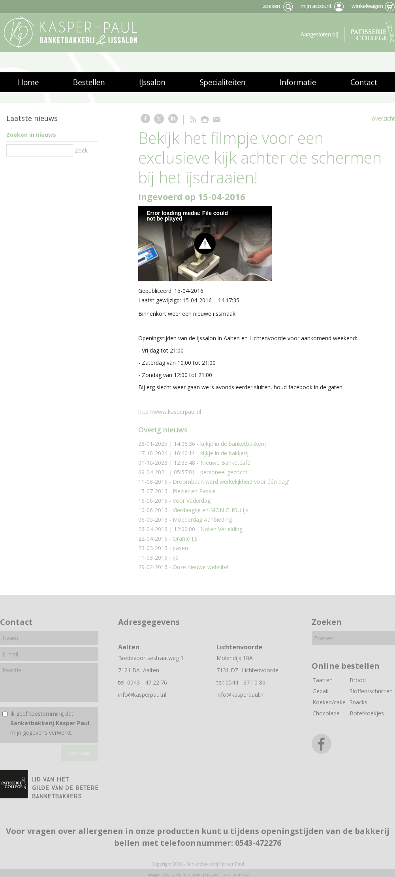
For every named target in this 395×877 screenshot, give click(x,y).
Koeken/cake (329, 702)
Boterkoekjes (367, 713)
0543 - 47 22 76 (147, 682)
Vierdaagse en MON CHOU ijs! (211, 510)
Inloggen (154, 874)
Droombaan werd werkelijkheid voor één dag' (231, 481)
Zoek (81, 150)
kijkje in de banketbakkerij (233, 443)
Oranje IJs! (186, 538)
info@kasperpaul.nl (142, 694)
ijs (175, 557)
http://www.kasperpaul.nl (169, 411)
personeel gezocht (224, 472)
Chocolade (326, 713)
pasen (180, 548)
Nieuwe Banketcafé (225, 462)
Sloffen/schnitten (371, 691)
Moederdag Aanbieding (202, 519)
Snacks (358, 702)
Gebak (320, 691)
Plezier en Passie (194, 491)
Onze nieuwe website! (200, 567)
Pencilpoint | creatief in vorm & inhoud (215, 874)
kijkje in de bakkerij (224, 453)
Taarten (322, 680)
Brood (358, 680)
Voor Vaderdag (192, 500)
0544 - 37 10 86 (245, 682)
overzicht (383, 118)
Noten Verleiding (221, 529)
